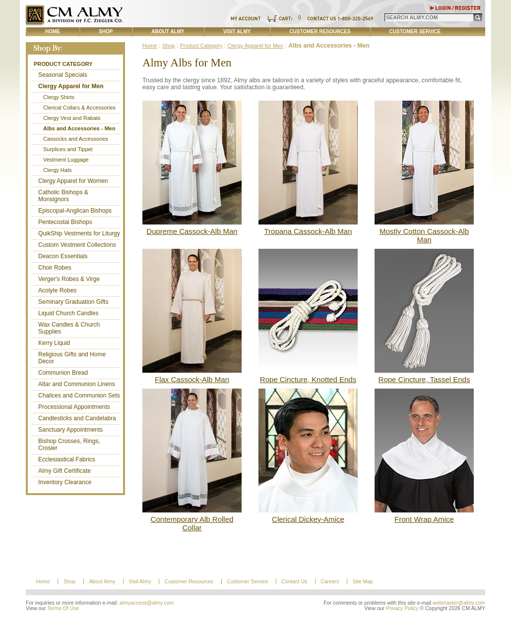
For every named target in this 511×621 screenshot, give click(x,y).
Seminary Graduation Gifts (73, 301)
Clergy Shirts (58, 97)
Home (52, 31)
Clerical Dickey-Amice (308, 519)
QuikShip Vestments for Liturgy (79, 233)
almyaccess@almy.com (147, 603)
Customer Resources (319, 31)
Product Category (63, 64)
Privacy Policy (402, 608)
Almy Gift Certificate (64, 470)
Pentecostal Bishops (65, 222)
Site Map (362, 581)
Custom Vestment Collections (77, 244)
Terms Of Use (63, 608)
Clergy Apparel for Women (73, 180)
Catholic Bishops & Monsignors (63, 196)
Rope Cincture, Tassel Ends (424, 379)
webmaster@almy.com (459, 603)
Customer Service (415, 31)
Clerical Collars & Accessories (79, 108)
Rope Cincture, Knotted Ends (308, 379)
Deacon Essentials (62, 256)
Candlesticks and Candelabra (77, 418)
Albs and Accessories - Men (79, 128)
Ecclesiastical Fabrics (66, 459)
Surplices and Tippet (68, 149)
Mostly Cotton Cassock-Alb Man (424, 235)
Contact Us (294, 581)
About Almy (167, 31)
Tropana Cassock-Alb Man (308, 231)
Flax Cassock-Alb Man (192, 379)
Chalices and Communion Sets (79, 395)
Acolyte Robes (57, 290)
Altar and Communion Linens (76, 384)
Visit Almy (237, 31)
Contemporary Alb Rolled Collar (192, 523)
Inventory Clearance (64, 482)
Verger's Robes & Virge (69, 279)
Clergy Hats (57, 170)
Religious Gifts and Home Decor (72, 358)
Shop (106, 31)
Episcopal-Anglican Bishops (75, 210)
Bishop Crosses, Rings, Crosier (69, 445)
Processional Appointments (74, 406)
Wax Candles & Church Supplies (69, 328)
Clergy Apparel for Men (71, 86)
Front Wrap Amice (424, 519)
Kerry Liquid (54, 342)
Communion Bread (63, 372)
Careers (329, 581)
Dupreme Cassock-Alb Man (191, 231)
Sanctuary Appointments (70, 429)
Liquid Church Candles (68, 313)
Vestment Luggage (66, 160)
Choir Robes (54, 267)
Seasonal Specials (62, 74)
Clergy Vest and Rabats (72, 118)
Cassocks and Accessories (75, 139)
